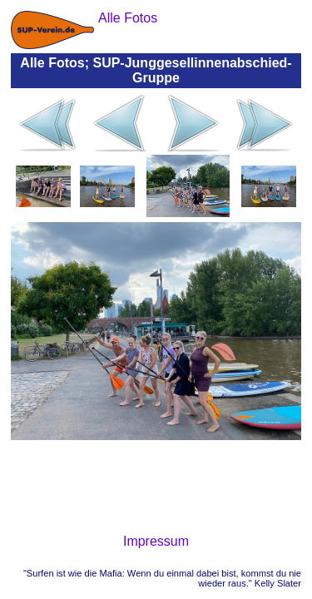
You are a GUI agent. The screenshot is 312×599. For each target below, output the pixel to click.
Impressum (156, 541)
